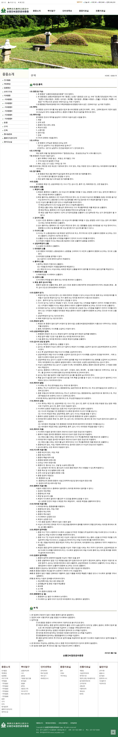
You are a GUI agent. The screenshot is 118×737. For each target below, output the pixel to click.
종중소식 (101, 673)
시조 (22, 673)
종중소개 (37, 11)
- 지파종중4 (8, 111)
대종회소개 (39, 723)
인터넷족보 (67, 11)
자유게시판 (102, 683)
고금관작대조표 (84, 673)
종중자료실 (84, 11)
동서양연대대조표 (85, 681)
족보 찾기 (43, 676)
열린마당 (37, 18)
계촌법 (82, 670)
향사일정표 (8, 134)
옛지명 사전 (83, 676)
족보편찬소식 (44, 678)
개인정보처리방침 (50, 723)
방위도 (82, 694)
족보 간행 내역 (25, 694)
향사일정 (23, 681)
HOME (107, 75)
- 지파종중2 (8, 103)
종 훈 (6, 122)
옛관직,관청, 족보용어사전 (87, 678)
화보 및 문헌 (44, 673)
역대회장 (7, 84)
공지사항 (101, 670)
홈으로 (3, 2)
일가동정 (101, 676)
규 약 (6, 126)
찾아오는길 (8, 142)
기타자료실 (63, 676)
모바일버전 (73, 723)
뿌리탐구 (51, 11)
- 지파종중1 (8, 99)
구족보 (62, 673)
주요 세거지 (24, 691)
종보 (61, 670)
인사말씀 (7, 80)
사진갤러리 (102, 681)
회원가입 (12, 2)
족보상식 (82, 691)
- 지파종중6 (8, 119)
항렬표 (23, 683)
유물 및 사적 (24, 688)
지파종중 (7, 95)
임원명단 (7, 88)
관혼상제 (82, 686)
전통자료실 (100, 11)
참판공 (23, 676)
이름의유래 (83, 688)
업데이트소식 (103, 678)
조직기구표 (8, 92)
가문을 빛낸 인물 (26, 678)
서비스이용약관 (63, 723)
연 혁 (6, 130)
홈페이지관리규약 (10, 138)
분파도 (23, 686)
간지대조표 (83, 683)
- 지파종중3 (8, 107)
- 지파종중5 (8, 115)
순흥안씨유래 (25, 670)
